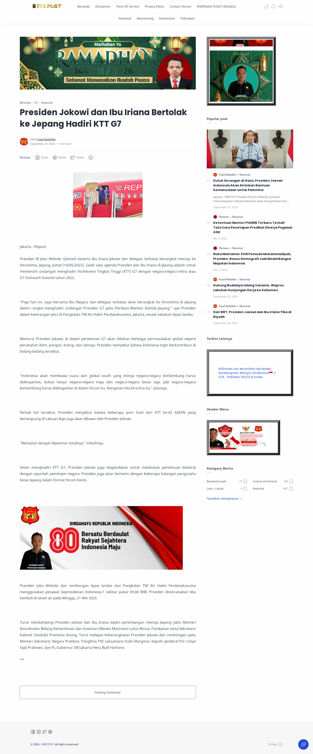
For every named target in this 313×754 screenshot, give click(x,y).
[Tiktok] (50, 731)
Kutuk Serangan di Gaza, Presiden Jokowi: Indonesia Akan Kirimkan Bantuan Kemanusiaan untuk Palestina (248, 185)
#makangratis (228, 373)
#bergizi (246, 373)
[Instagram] (38, 731)
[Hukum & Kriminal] (273, 481)
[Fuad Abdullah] (46, 139)
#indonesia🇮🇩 (263, 373)
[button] (266, 6)
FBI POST (47, 744)
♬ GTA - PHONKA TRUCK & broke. (247, 375)
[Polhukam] (187, 18)
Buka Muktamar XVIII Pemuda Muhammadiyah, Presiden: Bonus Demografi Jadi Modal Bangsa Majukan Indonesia (252, 259)
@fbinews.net (228, 369)
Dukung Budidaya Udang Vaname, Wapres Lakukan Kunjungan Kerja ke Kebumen (248, 287)
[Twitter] (44, 731)
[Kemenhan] (167, 18)
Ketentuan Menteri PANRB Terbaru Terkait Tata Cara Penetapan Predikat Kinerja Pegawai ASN (252, 227)
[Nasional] (124, 18)
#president (247, 369)
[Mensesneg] (145, 18)
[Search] (273, 6)
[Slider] (128, 63)
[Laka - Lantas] (227, 488)
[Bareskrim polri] (227, 481)
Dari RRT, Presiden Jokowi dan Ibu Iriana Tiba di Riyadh (252, 314)
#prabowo (263, 369)
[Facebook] (32, 731)
